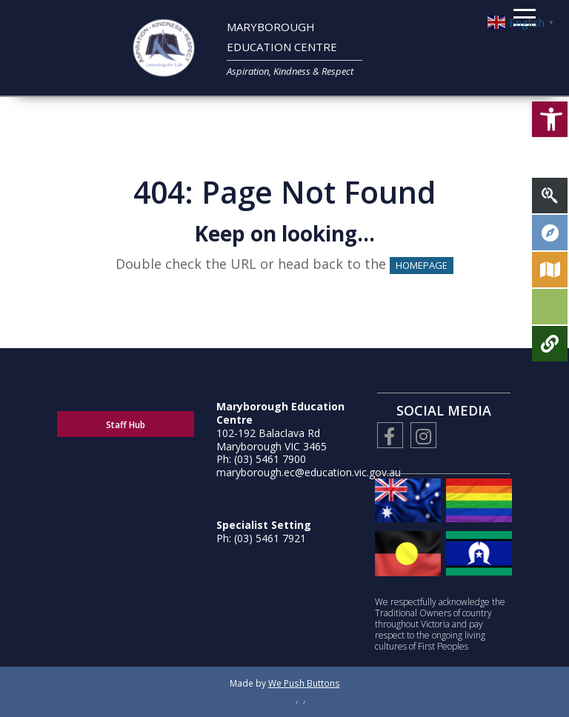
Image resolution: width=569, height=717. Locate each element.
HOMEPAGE (421, 265)
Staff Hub (125, 424)
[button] (550, 119)
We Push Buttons (304, 683)
